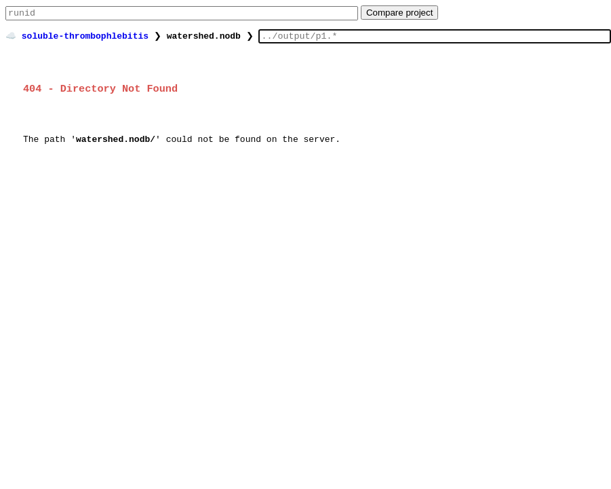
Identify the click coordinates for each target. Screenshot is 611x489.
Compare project (399, 14)
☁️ (10, 39)
